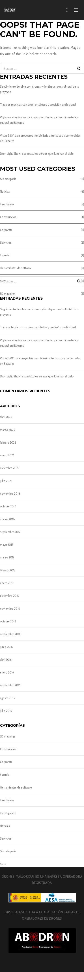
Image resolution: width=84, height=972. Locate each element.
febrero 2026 (8, 443)
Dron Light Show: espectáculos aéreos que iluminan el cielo (37, 154)
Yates (3, 864)
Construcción (8, 217)
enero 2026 (7, 455)
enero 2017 (7, 583)
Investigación (8, 813)
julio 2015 (6, 711)
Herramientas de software (16, 268)
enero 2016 (7, 672)
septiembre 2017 (10, 532)
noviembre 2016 (10, 609)
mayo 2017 (6, 545)
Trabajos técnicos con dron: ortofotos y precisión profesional (38, 105)
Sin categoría (8, 179)
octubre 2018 (8, 506)
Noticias (5, 191)
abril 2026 (6, 417)
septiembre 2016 (10, 634)
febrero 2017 (7, 570)
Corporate (6, 230)
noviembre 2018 (10, 494)
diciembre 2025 (9, 468)
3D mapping (7, 736)
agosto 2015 (7, 698)
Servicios (5, 243)
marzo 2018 (7, 519)
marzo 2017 (7, 557)
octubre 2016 (8, 621)
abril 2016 (6, 660)
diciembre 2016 (9, 596)
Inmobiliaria (7, 204)
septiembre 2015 (10, 685)
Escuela (4, 255)
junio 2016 (6, 647)
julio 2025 (6, 481)
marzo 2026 (7, 430)
